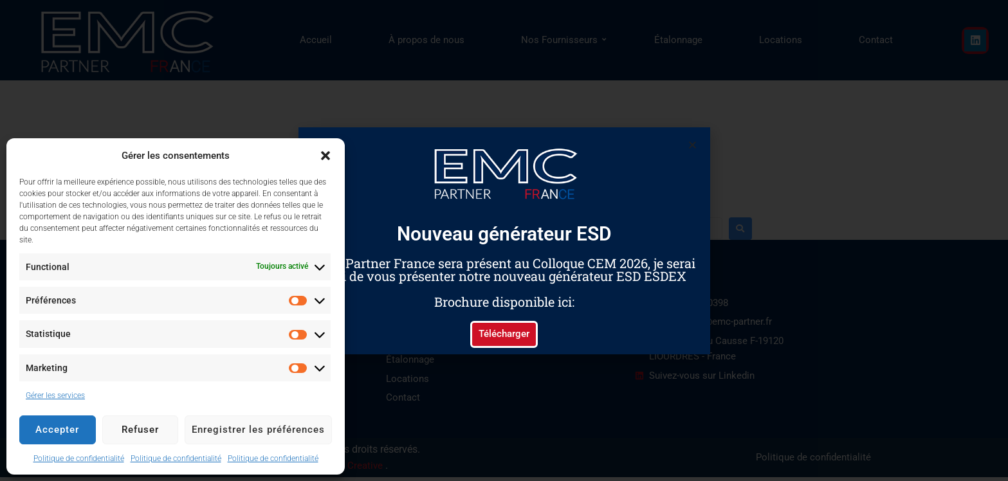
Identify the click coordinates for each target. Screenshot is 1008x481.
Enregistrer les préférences (258, 429)
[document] (504, 240)
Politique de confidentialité (78, 458)
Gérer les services (55, 395)
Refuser (140, 429)
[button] (325, 155)
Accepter (57, 429)
